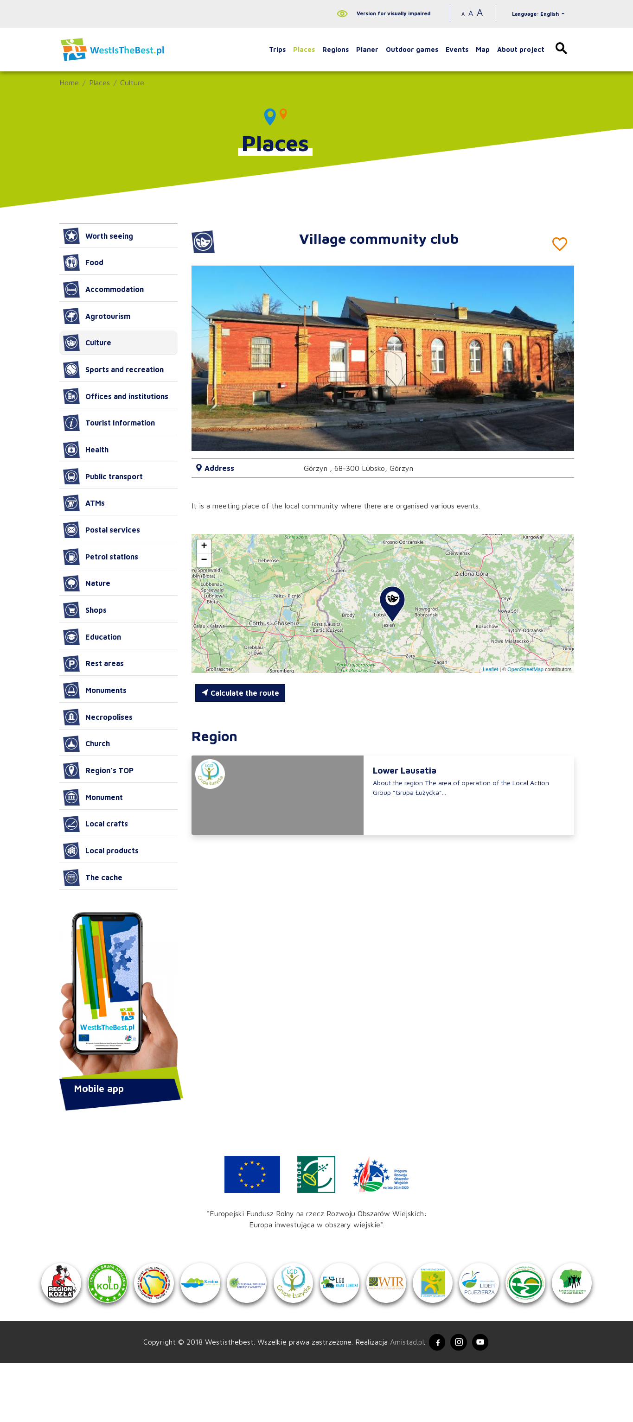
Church (86, 744)
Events (457, 49)
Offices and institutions (115, 396)
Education (92, 636)
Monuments (95, 690)
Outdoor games (412, 49)
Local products (101, 850)
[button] (556, 358)
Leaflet (490, 669)
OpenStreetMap (525, 669)
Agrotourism (96, 316)
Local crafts (95, 824)
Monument (93, 797)
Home (69, 82)
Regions (335, 49)
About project (520, 49)
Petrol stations (100, 556)
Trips (277, 49)
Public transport (103, 476)
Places (304, 49)
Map (483, 49)
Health (86, 449)
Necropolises (98, 717)
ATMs (84, 503)
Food (83, 262)
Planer (367, 49)
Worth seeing (98, 236)
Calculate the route (240, 693)
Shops (85, 610)
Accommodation (103, 289)
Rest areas (93, 663)
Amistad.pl (403, 1400)
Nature (86, 583)
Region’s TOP (98, 770)
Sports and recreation (113, 369)
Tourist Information (109, 422)
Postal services (101, 529)
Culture (132, 82)
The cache (92, 877)
